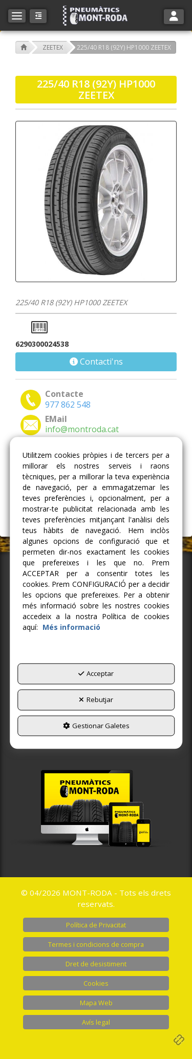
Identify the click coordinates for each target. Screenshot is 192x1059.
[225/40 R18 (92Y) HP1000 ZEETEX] (96, 201)
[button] (96, 16)
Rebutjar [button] (96, 699)
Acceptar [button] (96, 674)
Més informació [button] (71, 627)
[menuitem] (96, 925)
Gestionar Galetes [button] (96, 725)
